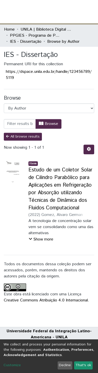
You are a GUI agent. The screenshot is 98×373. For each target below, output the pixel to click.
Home (9, 29)
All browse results (23, 136)
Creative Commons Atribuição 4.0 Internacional (46, 300)
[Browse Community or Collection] (49, 108)
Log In (75, 11)
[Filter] (20, 124)
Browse (48, 124)
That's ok (83, 365)
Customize (12, 365)
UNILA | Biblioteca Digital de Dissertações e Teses (46, 29)
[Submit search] (57, 12)
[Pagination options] (89, 149)
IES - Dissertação (25, 42)
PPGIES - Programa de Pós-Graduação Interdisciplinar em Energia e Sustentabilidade (35, 35)
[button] (64, 12)
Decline (65, 365)
